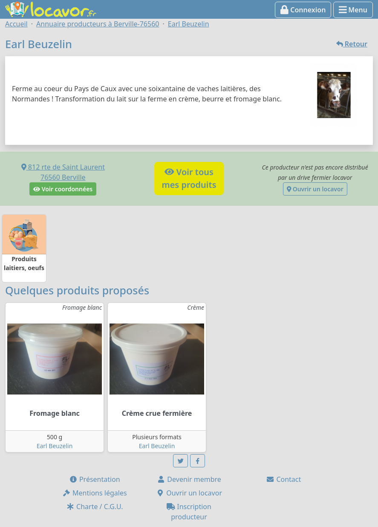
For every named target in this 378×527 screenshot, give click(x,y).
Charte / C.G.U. (94, 506)
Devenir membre (189, 479)
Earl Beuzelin (55, 446)
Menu (353, 9)
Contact (283, 479)
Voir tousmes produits (189, 178)
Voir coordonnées (62, 189)
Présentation (94, 479)
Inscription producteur (189, 511)
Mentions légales (94, 493)
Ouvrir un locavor (315, 189)
